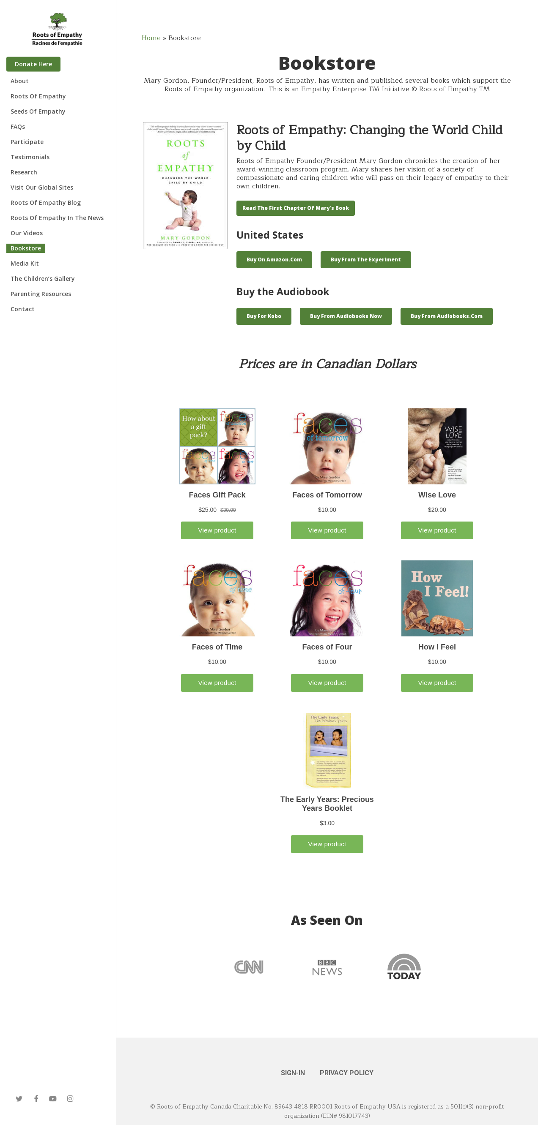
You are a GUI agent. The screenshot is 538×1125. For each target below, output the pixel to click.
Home (151, 38)
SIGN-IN (293, 1073)
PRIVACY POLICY (346, 1073)
